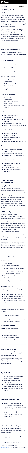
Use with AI (21, 6)
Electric (5, 6)
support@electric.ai (5, 447)
